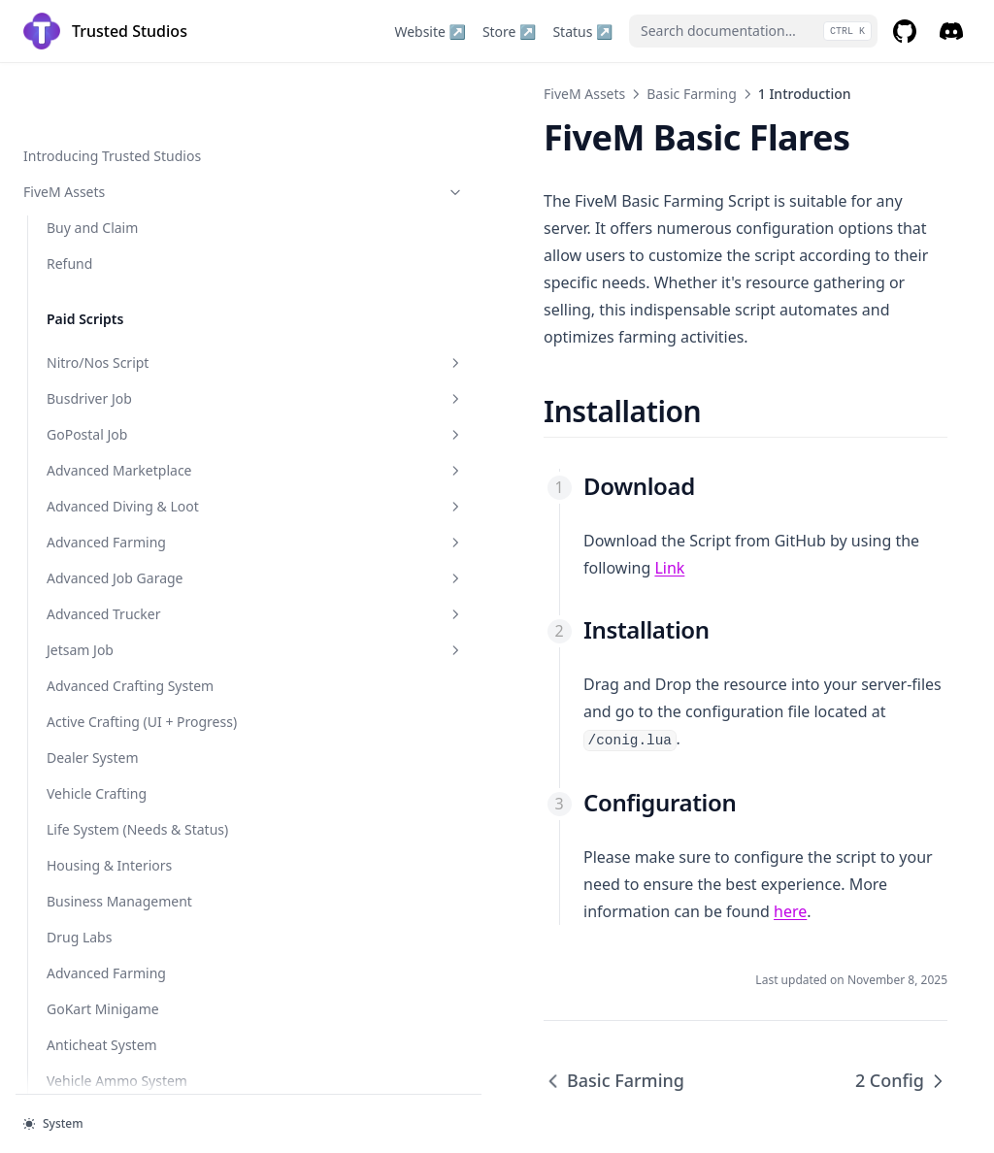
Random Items (94, 719)
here (672, 775)
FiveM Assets (336, 93)
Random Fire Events (110, 755)
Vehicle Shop (87, 154)
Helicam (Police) (97, 935)
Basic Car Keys (131, 396)
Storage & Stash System (122, 190)
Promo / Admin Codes (116, 899)
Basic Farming (131, 432)
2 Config (96, 504)
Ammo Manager (98, 612)
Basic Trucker (131, 576)
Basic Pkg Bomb (131, 360)
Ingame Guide (92, 827)
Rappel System (94, 791)
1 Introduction (117, 468)
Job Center (80, 648)
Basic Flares (131, 289)
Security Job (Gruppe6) (118, 118)
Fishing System (94, 684)
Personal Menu (95, 863)
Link (761, 486)
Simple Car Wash (131, 324)
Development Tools (119, 1007)
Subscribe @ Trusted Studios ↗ (113, 1052)
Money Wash (87, 82)
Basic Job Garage (131, 540)
